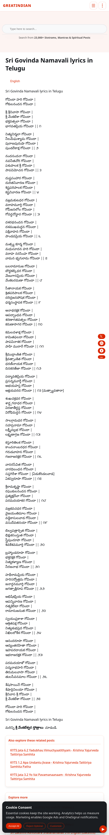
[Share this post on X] (101, 336)
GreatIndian (17, 6)
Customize (55, 826)
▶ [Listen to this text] (103, 829)
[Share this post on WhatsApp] (101, 343)
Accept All (14, 826)
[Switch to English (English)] (15, 81)
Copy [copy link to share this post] (101, 357)
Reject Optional (34, 826)
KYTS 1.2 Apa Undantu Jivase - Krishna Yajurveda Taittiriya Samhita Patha (50, 764)
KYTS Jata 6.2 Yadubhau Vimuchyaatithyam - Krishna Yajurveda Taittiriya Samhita (54, 752)
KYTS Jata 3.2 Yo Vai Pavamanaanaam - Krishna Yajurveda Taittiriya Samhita (50, 777)
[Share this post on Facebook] (101, 351)
